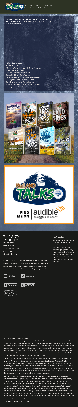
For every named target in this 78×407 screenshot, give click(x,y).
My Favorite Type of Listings (15, 70)
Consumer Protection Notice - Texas (16, 401)
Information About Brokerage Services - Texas (20, 399)
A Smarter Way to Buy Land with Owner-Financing (23, 68)
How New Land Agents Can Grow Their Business (23, 84)
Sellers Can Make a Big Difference (18, 75)
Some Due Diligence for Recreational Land (20, 82)
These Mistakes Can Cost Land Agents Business (23, 77)
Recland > (9, 21)
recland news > (18, 21)
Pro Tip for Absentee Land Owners (18, 73)
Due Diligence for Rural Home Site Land (20, 87)
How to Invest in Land (13, 65)
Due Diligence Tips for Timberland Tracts (20, 80)
